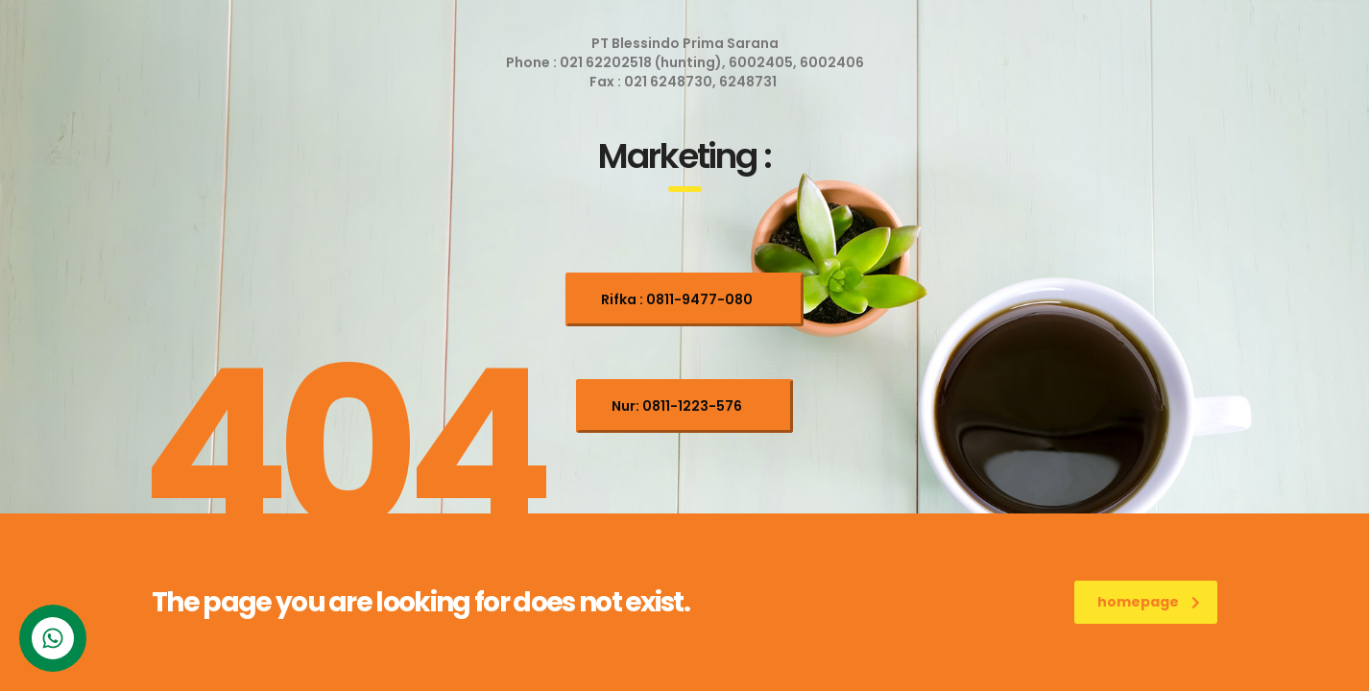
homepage (1148, 601)
